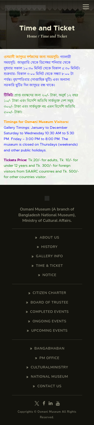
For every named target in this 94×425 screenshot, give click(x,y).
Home (32, 36)
